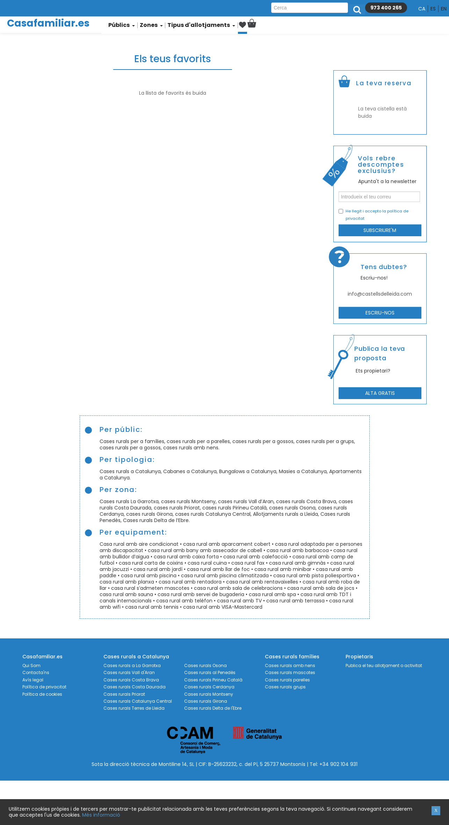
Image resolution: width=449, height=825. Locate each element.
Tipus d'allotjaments (198, 25)
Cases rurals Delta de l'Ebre (212, 708)
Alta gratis (380, 393)
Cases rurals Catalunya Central (137, 701)
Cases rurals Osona (205, 665)
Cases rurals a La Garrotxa (132, 665)
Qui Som (31, 665)
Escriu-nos (379, 312)
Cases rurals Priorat (124, 694)
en (444, 8)
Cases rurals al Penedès (210, 672)
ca (421, 8)
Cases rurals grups (285, 687)
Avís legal (32, 680)
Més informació (101, 814)
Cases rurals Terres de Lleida (134, 708)
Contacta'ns (35, 672)
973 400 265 (386, 7)
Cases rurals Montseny (208, 694)
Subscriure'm (379, 230)
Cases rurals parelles (287, 680)
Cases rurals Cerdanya (209, 687)
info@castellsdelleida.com (380, 294)
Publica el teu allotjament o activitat (384, 665)
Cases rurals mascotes (290, 672)
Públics (121, 25)
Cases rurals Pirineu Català (213, 680)
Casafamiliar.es (48, 23)
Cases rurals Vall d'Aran (129, 672)
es (433, 8)
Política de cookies (42, 694)
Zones (151, 25)
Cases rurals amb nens (290, 665)
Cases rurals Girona (205, 701)
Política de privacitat (44, 687)
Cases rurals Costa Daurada (134, 687)
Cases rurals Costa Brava (131, 680)
